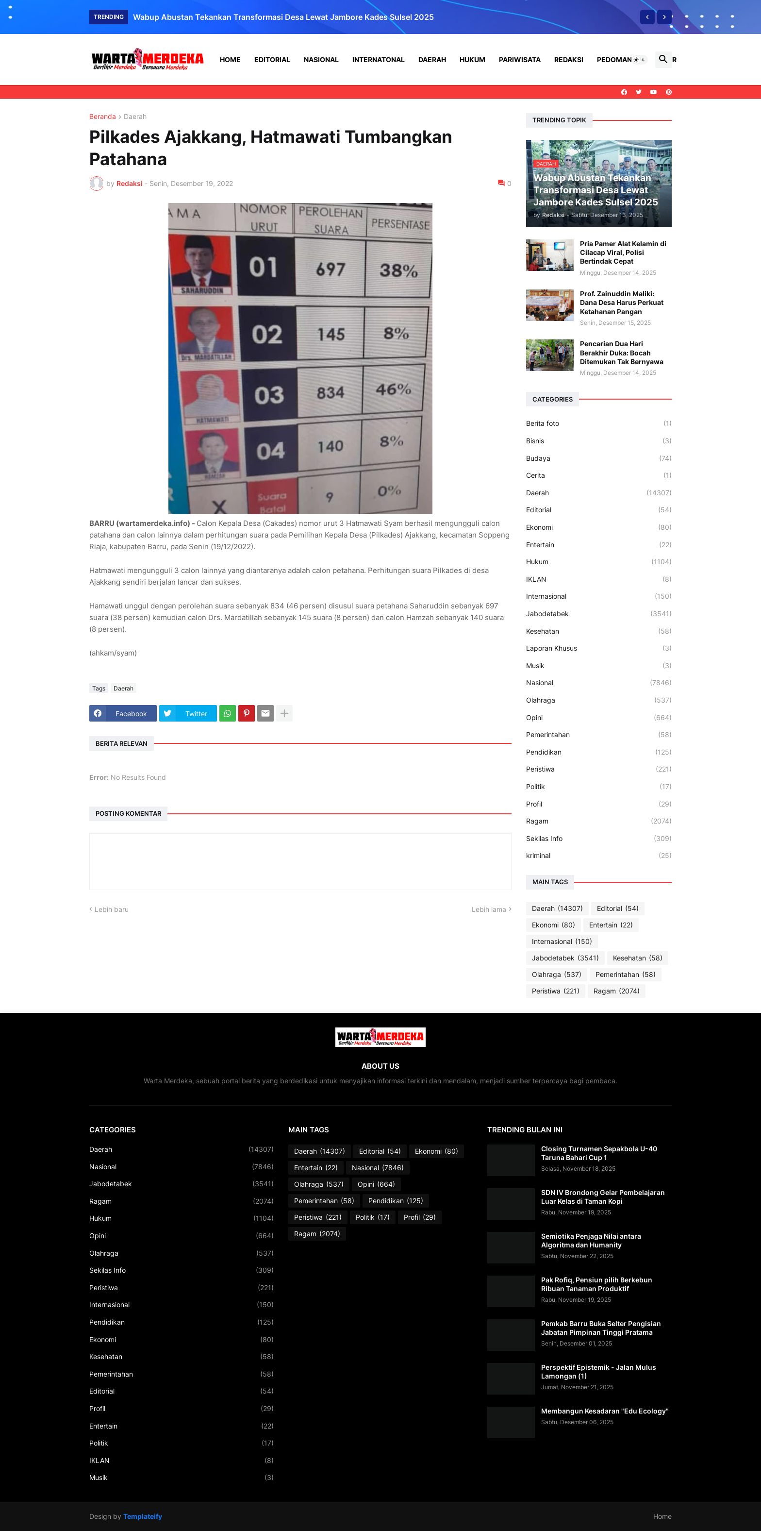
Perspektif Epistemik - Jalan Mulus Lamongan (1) (598, 1371)
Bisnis (599, 441)
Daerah (432, 59)
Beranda (102, 116)
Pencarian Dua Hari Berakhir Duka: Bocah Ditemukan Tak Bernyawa (621, 352)
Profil (599, 804)
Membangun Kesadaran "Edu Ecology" (605, 1411)
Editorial (272, 59)
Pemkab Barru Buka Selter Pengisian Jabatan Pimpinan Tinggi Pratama (601, 1327)
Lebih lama (489, 909)
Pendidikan (599, 752)
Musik (599, 666)
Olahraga (599, 700)
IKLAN (599, 579)
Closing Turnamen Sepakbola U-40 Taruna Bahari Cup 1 (599, 1152)
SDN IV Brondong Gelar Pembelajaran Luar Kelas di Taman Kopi (603, 1196)
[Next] (664, 17)
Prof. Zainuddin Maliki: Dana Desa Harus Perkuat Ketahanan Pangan (621, 302)
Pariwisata (520, 59)
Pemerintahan (599, 735)
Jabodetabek (599, 614)
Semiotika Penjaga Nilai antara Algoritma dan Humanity (591, 1240)
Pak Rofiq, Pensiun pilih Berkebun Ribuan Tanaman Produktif (596, 1284)
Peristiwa (599, 769)
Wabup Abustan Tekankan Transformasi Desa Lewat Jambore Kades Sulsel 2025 (283, 17)
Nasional (321, 59)
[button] (639, 60)
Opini (599, 718)
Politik (599, 786)
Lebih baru (112, 909)
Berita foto (599, 423)
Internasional (599, 596)
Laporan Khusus (599, 648)
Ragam (599, 821)
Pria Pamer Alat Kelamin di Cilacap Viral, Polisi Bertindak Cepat (623, 252)
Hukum (472, 59)
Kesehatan (599, 631)
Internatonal (378, 59)
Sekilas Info (599, 838)
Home (230, 59)
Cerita (599, 475)
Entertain (599, 545)
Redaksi (568, 59)
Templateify (142, 1516)
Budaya (599, 458)
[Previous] (647, 17)
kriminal (599, 855)
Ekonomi (599, 527)
